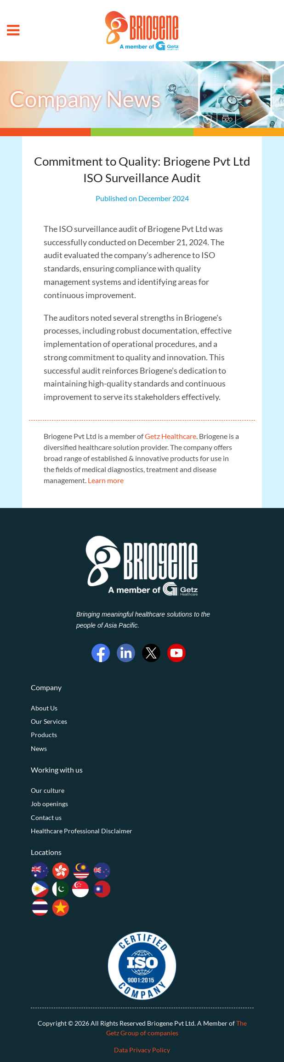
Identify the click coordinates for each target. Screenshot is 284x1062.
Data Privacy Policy (142, 1050)
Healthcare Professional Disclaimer (81, 831)
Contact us (46, 817)
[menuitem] (142, 708)
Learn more (106, 480)
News (39, 748)
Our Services (49, 721)
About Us (44, 708)
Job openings (49, 804)
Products (44, 735)
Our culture (47, 790)
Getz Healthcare (170, 436)
